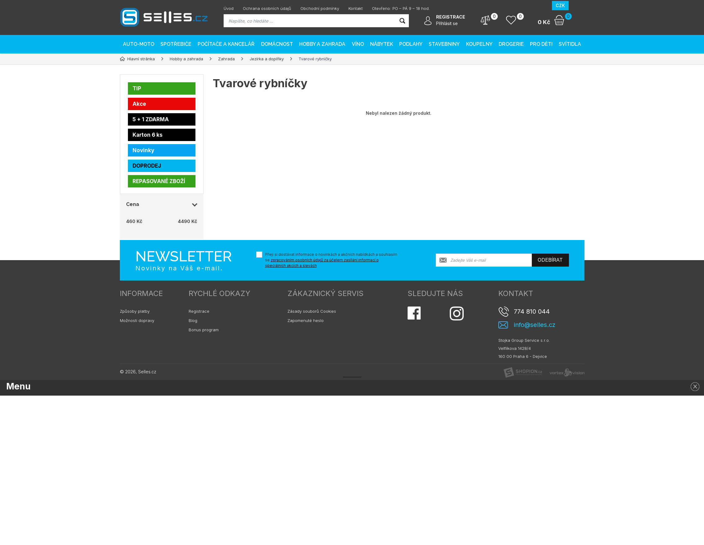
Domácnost (277, 44)
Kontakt (355, 8)
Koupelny (479, 44)
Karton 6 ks (148, 135)
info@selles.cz (534, 324)
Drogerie (511, 44)
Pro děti (541, 44)
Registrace (199, 311)
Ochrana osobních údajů (267, 8)
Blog (193, 320)
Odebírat (550, 260)
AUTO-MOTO (138, 44)
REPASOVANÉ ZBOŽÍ (159, 181)
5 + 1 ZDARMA (151, 119)
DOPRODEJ (147, 166)
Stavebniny (444, 44)
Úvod (229, 8)
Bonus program (204, 329)
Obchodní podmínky (319, 8)
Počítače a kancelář (226, 44)
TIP (137, 88)
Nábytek (381, 44)
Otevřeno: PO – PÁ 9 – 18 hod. (401, 8)
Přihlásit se (447, 23)
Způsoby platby (135, 311)
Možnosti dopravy (137, 320)
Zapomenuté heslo (305, 320)
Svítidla (570, 44)
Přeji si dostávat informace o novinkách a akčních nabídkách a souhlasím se (331, 260)
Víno (358, 44)
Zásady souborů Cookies (311, 311)
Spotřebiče (175, 44)
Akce (139, 104)
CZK (560, 5)
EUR (576, 5)
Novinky (143, 150)
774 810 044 (532, 311)
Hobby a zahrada (322, 44)
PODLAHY (410, 44)
